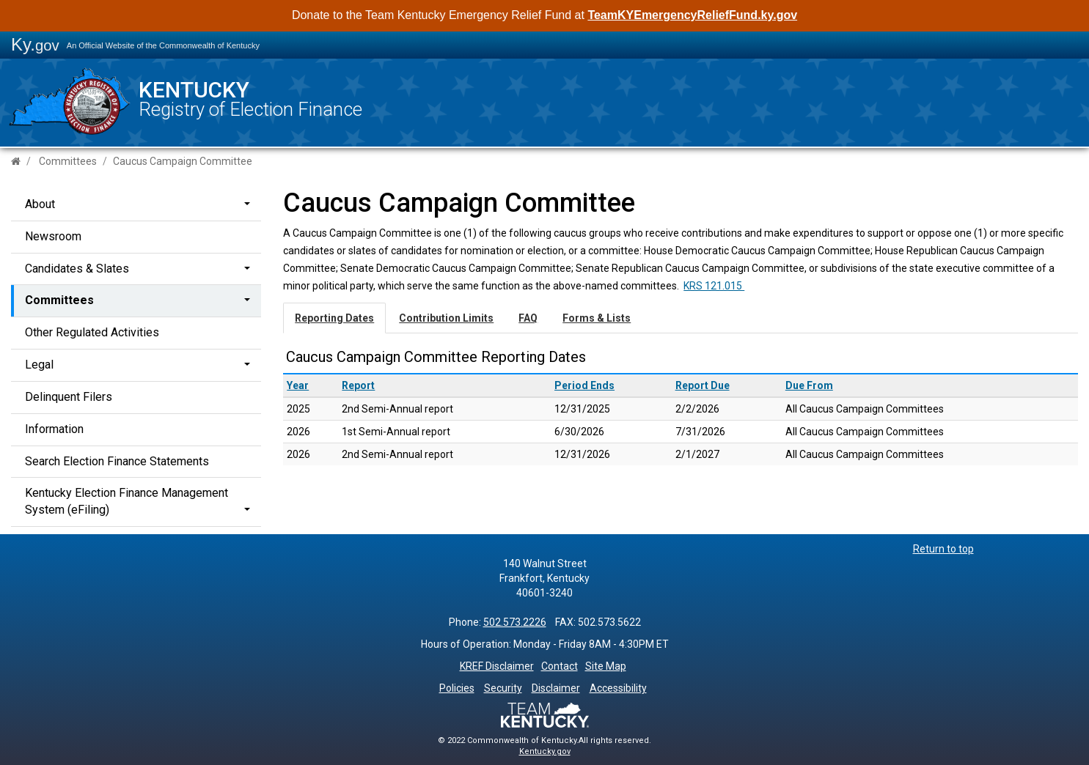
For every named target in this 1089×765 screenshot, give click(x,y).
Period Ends (584, 385)
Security (503, 688)
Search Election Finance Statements (117, 461)
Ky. (35, 44)
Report (358, 385)
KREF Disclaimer (497, 666)
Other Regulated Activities (92, 332)
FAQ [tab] (528, 318)
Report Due (702, 385)
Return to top (943, 549)
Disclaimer (556, 688)
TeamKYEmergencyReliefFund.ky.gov (692, 15)
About (40, 204)
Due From (809, 385)
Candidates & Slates (77, 269)
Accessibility (618, 688)
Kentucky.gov (545, 751)
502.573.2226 (514, 622)
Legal (39, 365)
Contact (559, 666)
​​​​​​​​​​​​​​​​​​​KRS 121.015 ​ (713, 286)
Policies (456, 688)
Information (54, 429)
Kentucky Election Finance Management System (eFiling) (126, 501)
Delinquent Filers (68, 397)
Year (298, 385)
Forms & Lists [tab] (596, 318)
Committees (68, 161)
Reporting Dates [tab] (334, 318)
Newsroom (53, 236)
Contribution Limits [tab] (446, 318)
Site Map (605, 666)
